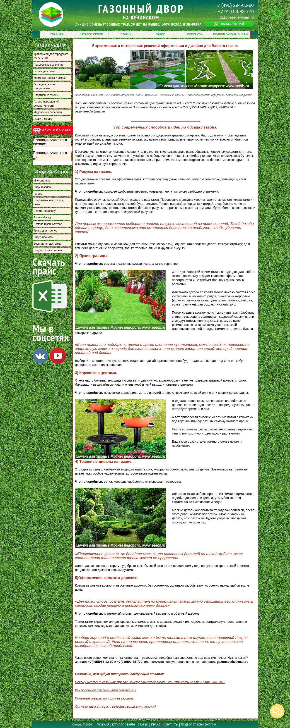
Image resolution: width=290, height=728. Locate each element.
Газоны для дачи (44, 71)
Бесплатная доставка (47, 243)
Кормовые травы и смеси (49, 77)
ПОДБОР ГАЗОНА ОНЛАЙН (231, 34)
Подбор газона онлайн (48, 250)
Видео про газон (44, 237)
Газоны (38, 193)
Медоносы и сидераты (48, 112)
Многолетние (42, 180)
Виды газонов (42, 187)
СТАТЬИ (126, 34)
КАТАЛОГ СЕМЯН (91, 34)
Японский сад (42, 217)
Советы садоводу (45, 210)
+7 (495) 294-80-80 (234, 5)
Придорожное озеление (48, 64)
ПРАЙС (160, 34)
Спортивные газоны (46, 95)
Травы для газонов (45, 230)
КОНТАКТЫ (195, 34)
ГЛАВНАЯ (56, 34)
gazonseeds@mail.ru (237, 17)
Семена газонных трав (48, 224)
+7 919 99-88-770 (236, 11)
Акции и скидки (43, 118)
